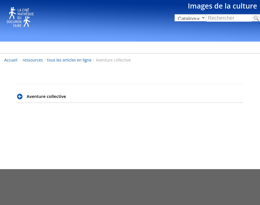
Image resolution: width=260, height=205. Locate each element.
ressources (33, 60)
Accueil (10, 60)
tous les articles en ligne (69, 60)
